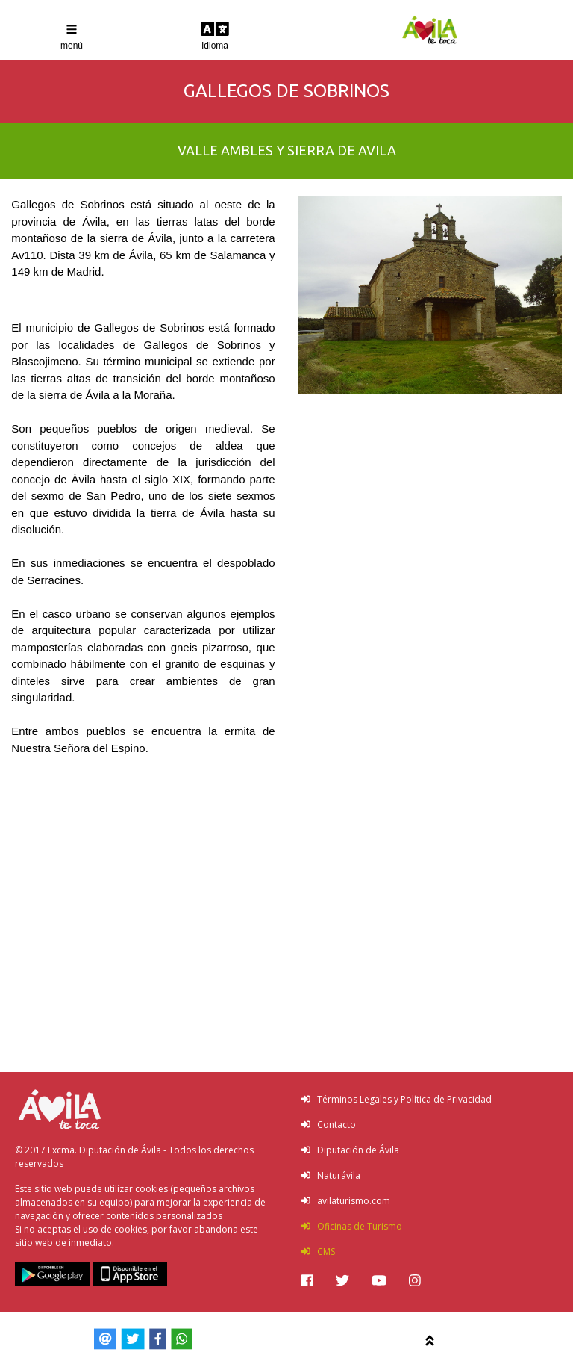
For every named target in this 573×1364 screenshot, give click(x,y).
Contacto (328, 1124)
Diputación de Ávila (350, 1150)
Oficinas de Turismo (351, 1226)
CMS (318, 1251)
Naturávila (330, 1175)
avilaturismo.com (345, 1200)
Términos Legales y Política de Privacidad (396, 1099)
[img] (307, 1280)
